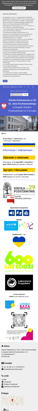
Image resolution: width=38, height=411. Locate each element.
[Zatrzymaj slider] (19, 129)
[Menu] (19, 133)
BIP (3, 379)
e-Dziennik (6, 382)
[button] (2, 123)
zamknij (5, 81)
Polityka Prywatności (9, 384)
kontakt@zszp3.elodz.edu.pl (12, 369)
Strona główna (6, 86)
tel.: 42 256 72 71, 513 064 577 (13, 367)
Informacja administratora (22, 91)
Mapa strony (14, 86)
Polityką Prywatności (7, 3)
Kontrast (13, 91)
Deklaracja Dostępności (10, 387)
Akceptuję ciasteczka (19, 8)
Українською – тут (20, 138)
